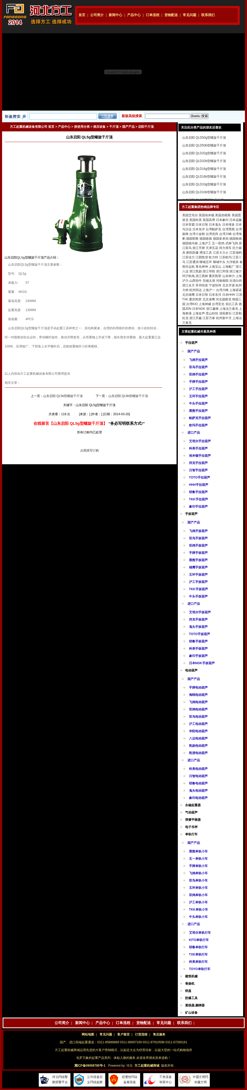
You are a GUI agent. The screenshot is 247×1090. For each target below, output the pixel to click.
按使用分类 (82, 127)
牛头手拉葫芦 (198, 403)
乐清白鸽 (235, 280)
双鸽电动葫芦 (198, 709)
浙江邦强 (222, 271)
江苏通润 (192, 262)
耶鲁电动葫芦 (198, 783)
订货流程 (141, 1034)
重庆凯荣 (215, 276)
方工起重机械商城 (146, 1065)
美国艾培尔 (190, 215)
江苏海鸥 (235, 252)
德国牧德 (235, 238)
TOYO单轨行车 (199, 969)
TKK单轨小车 (198, 909)
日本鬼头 (215, 224)
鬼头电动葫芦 (198, 790)
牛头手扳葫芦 (198, 596)
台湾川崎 (225, 234)
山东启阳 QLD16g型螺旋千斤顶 (204, 169)
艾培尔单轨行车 (200, 932)
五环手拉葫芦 (198, 396)
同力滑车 (225, 248)
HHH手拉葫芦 (198, 485)
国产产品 (128, 127)
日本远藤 (235, 220)
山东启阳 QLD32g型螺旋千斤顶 (204, 153)
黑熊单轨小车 (198, 851)
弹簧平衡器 (193, 820)
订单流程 (152, 15)
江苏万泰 (209, 318)
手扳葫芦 (191, 514)
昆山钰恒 (212, 313)
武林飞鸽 (231, 243)
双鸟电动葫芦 (198, 716)
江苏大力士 (221, 252)
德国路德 (205, 238)
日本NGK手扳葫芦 (202, 663)
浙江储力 (235, 271)
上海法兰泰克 (228, 309)
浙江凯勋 (195, 271)
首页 (82, 15)
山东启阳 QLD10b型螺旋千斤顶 (204, 192)
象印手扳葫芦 (198, 656)
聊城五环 (205, 262)
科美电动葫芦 (198, 769)
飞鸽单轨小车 (198, 873)
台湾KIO (192, 304)
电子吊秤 (191, 827)
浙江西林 (202, 276)
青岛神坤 (202, 266)
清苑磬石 (225, 313)
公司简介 (97, 15)
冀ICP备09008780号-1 (90, 1065)
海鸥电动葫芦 (198, 695)
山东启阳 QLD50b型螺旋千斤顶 (204, 145)
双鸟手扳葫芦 (198, 538)
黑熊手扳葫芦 (198, 560)
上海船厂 (228, 266)
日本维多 (228, 224)
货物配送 (171, 15)
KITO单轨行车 (199, 940)
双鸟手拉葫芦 (198, 367)
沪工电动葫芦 (198, 724)
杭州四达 (195, 290)
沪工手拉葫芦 (198, 389)
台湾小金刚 (197, 234)
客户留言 (123, 1034)
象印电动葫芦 (198, 798)
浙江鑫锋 (212, 309)
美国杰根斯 (223, 215)
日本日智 (202, 224)
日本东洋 (198, 229)
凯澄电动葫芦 (198, 753)
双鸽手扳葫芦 (198, 545)
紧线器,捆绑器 (195, 1005)
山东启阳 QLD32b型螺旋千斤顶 (204, 161)
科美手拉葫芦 (198, 448)
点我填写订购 (89, 450)
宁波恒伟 (215, 285)
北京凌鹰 (209, 299)
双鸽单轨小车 (198, 895)
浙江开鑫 (195, 318)
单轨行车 (191, 834)
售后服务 (159, 1034)
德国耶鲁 (192, 238)
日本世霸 (188, 224)
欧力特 (213, 257)
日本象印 (222, 220)
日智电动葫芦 (198, 776)
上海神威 (205, 304)
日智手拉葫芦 (198, 470)
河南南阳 (222, 280)
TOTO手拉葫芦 (199, 477)
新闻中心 (115, 15)
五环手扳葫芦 (198, 574)
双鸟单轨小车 (198, 880)
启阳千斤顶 (146, 127)
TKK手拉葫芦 (198, 499)
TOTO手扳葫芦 (199, 634)
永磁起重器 (193, 805)
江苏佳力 (188, 257)
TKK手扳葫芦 (198, 589)
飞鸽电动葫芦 (198, 702)
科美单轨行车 (198, 962)
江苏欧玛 (225, 257)
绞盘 (188, 991)
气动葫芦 (191, 812)
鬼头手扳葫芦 (198, 627)
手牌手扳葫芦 (198, 553)
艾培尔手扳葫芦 (200, 612)
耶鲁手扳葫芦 (198, 641)
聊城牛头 (219, 262)
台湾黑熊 (228, 229)
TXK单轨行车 (198, 954)
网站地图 (88, 1034)
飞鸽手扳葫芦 (198, 531)
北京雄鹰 (188, 295)
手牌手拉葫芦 (198, 381)
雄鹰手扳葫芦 (198, 567)
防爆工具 (191, 998)
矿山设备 (191, 1012)
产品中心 (134, 15)
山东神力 (228, 276)
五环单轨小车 (198, 888)
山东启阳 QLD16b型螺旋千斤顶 (204, 176)
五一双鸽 (218, 243)
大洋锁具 (232, 262)
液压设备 (99, 127)
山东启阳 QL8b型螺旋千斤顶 (128, 396)
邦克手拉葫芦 (198, 463)
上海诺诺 (235, 290)
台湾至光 (218, 304)
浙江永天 (188, 285)
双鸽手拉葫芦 (198, 374)
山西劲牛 (195, 280)
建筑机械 (191, 976)
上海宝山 (215, 266)
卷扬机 (189, 983)
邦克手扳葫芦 (198, 619)
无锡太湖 (209, 280)
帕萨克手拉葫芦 (200, 418)
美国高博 (209, 220)
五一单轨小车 (198, 858)
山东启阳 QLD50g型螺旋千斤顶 (204, 137)
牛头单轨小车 (198, 917)
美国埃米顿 (206, 215)
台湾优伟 (212, 234)
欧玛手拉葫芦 (198, 425)
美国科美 (195, 220)
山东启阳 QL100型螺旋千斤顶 (203, 200)
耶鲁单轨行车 (198, 947)
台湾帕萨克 (213, 229)
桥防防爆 (192, 252)
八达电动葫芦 (198, 738)
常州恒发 (202, 285)
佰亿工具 (231, 304)
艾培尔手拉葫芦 (200, 441)
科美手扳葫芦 (198, 648)
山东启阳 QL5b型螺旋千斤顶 (63, 396)
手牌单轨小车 (198, 866)
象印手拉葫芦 (198, 506)
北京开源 (228, 285)
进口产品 (193, 432)
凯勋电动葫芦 (198, 746)
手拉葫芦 (191, 343)
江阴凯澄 (202, 257)
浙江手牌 (198, 248)
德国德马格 (190, 243)
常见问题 (189, 15)
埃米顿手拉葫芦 (200, 455)
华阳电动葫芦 (198, 731)
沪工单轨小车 (198, 902)
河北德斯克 (223, 299)
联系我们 (208, 15)
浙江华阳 (209, 271)
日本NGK (198, 309)
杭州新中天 (224, 318)
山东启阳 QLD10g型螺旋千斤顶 (204, 184)
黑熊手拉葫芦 (198, 411)
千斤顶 (114, 127)
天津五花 (212, 248)
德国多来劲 (221, 238)
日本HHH (228, 295)
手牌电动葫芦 (198, 687)
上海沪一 (209, 290)
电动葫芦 (191, 670)
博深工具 (205, 252)
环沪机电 (188, 276)
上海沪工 (205, 243)
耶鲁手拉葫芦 (198, 492)
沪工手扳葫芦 (198, 582)
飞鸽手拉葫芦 (198, 360)
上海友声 (198, 313)
